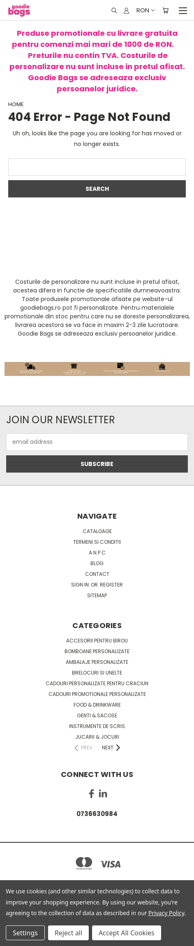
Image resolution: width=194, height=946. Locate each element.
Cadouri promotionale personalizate (97, 694)
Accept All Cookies (127, 932)
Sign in (80, 584)
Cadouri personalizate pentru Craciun (97, 683)
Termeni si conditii (97, 541)
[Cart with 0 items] (165, 10)
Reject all (68, 932)
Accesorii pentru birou (97, 640)
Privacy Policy (166, 913)
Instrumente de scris (97, 726)
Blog (97, 563)
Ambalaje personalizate (97, 661)
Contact (97, 573)
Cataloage (97, 531)
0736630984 (97, 813)
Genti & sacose (97, 715)
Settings (25, 932)
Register (111, 584)
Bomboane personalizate (97, 651)
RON (145, 10)
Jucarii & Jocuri (97, 736)
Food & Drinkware (97, 704)
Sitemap (97, 595)
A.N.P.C (97, 552)
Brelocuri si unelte (97, 672)
